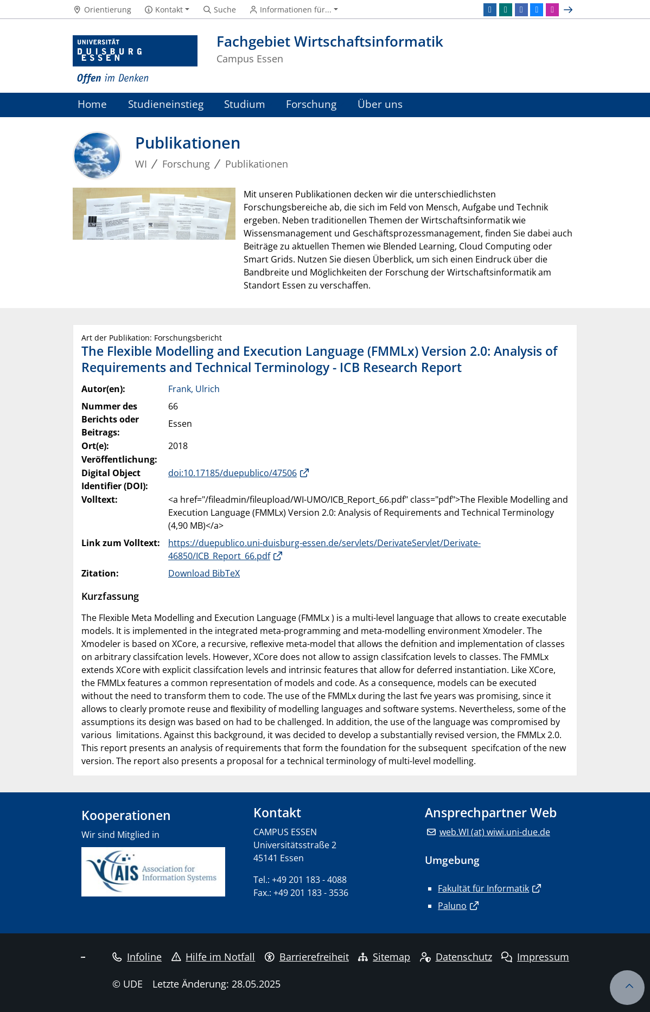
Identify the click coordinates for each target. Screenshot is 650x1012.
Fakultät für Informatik (483, 888)
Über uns (380, 104)
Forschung (311, 104)
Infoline (137, 956)
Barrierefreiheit (307, 956)
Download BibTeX (204, 573)
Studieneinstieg (165, 104)
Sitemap (384, 956)
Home (92, 104)
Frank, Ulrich (194, 389)
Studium (244, 104)
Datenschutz (456, 956)
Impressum (535, 956)
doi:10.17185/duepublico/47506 (232, 473)
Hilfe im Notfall (213, 956)
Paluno (452, 906)
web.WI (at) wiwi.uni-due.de (494, 832)
